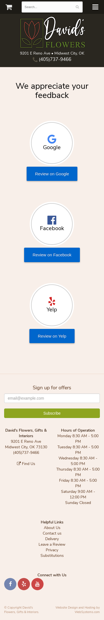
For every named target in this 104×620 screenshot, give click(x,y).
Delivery (52, 539)
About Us (52, 527)
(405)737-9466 (52, 59)
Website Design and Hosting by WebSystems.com (77, 610)
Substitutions (52, 555)
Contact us (52, 533)
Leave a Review (52, 544)
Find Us (26, 463)
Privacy (52, 550)
